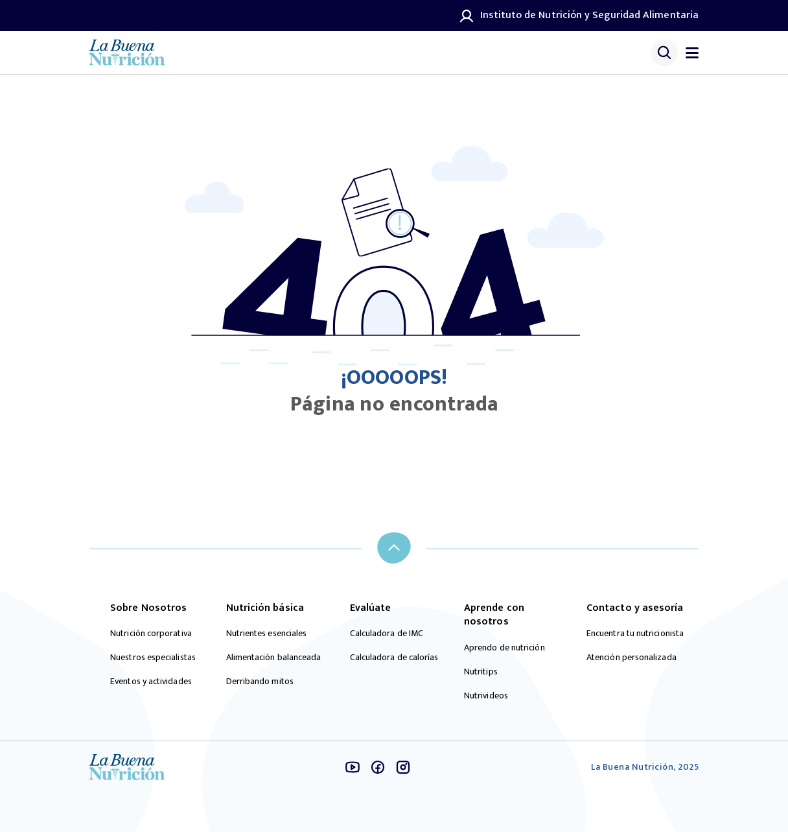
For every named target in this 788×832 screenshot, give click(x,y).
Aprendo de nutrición (504, 648)
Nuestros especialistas (153, 658)
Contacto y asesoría (635, 608)
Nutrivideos (486, 696)
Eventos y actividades (151, 682)
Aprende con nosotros (494, 615)
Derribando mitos (260, 682)
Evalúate (370, 608)
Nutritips (481, 672)
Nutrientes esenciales (266, 634)
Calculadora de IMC (386, 634)
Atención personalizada (631, 658)
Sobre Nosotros (148, 608)
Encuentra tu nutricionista (635, 634)
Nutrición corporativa (151, 634)
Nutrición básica (265, 608)
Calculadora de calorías (394, 658)
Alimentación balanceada (273, 658)
